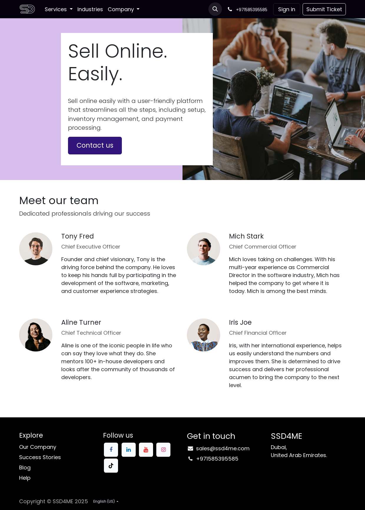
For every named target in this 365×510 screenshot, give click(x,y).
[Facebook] (111, 450)
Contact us (95, 145)
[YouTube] (146, 450)
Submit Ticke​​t (324, 9)
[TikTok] (111, 466)
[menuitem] (58, 9)
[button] (215, 9)
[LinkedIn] (129, 450)
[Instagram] (163, 450)
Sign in (286, 9)
